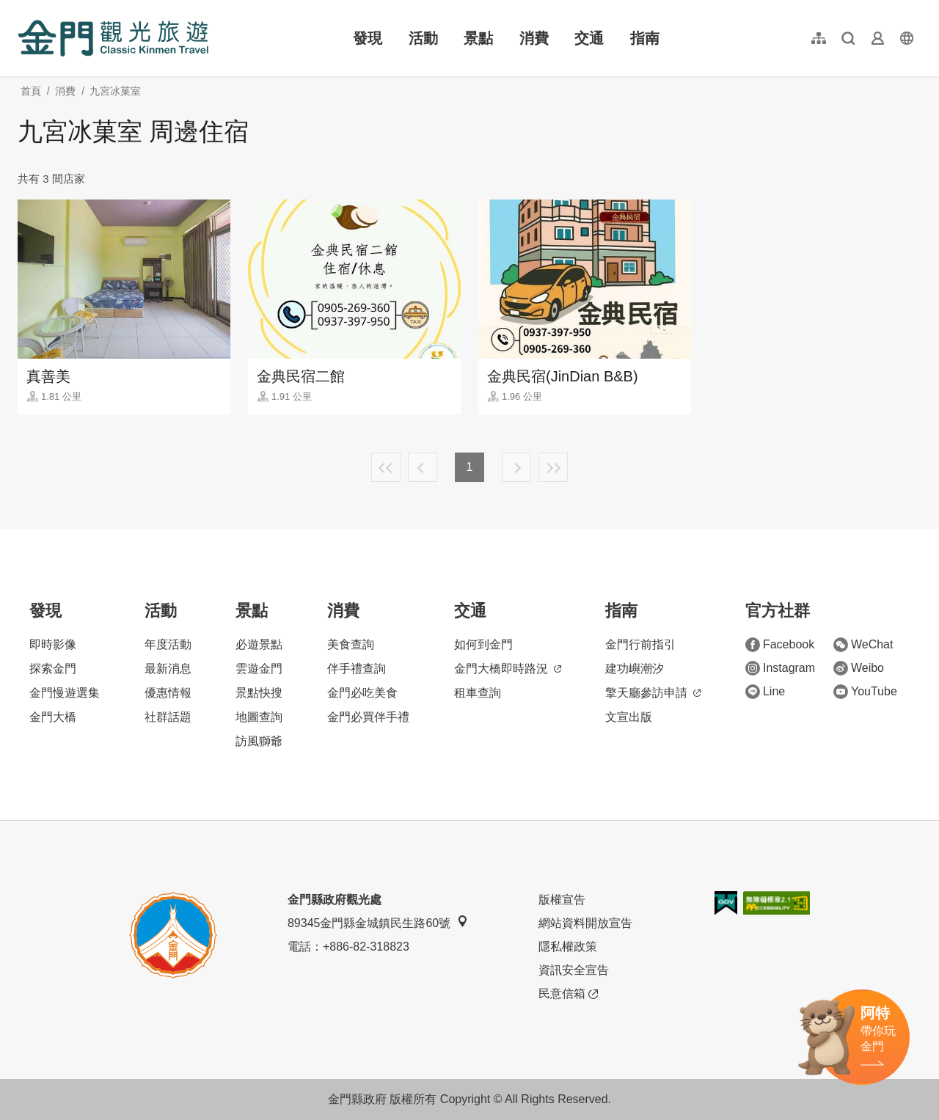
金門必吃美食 (362, 693)
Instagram (780, 668)
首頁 (31, 91)
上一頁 (422, 467)
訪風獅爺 (258, 741)
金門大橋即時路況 (507, 668)
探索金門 (52, 668)
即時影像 (52, 644)
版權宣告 (561, 899)
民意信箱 (568, 994)
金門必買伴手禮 (368, 717)
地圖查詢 (258, 717)
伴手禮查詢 (356, 668)
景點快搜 (258, 693)
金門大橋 (52, 717)
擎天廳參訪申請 (653, 693)
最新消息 (168, 668)
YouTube (865, 691)
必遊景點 (258, 644)
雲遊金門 (258, 668)
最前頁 (386, 467)
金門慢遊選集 (64, 693)
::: (22, 8)
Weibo (858, 668)
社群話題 (168, 717)
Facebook (779, 644)
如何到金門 (483, 644)
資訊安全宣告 (573, 970)
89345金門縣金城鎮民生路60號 (378, 922)
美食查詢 (350, 644)
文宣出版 (628, 717)
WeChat (863, 644)
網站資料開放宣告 (585, 923)
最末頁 (553, 467)
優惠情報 (168, 693)
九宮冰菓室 (115, 91)
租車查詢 (477, 693)
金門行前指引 (640, 644)
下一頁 (516, 467)
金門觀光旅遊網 (113, 38)
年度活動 (168, 644)
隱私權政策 (567, 946)
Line (765, 691)
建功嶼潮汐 (634, 668)
